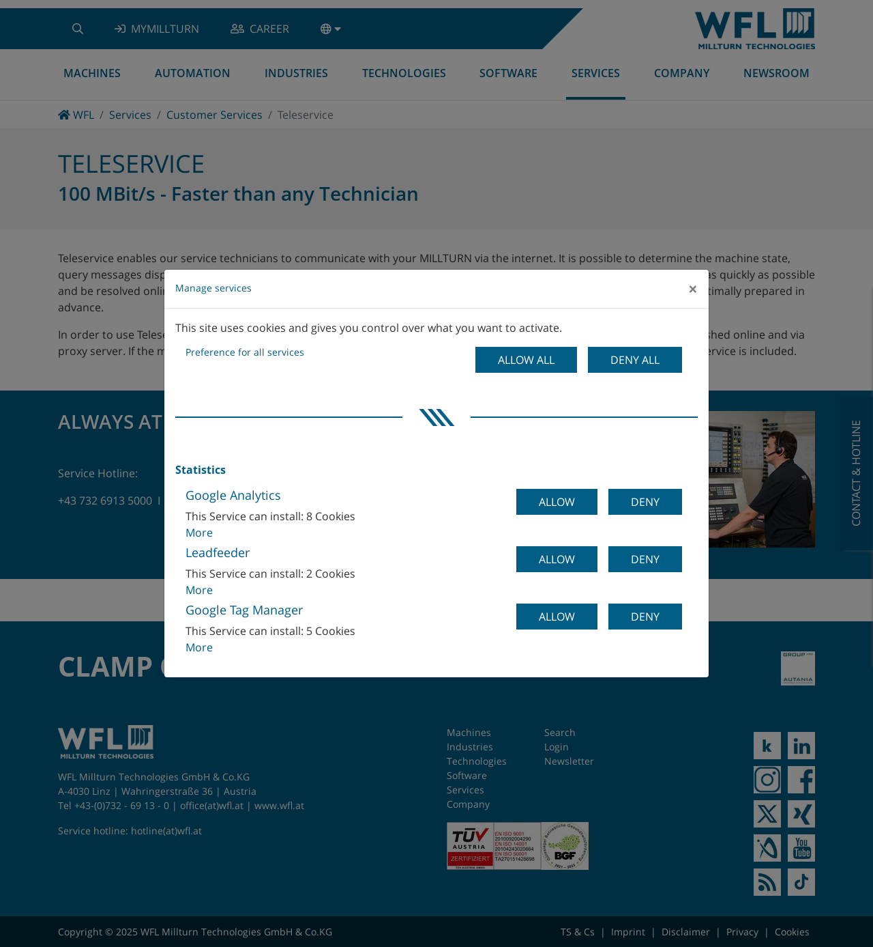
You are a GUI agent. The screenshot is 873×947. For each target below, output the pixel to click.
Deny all (635, 359)
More (199, 532)
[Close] (693, 289)
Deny (645, 501)
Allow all (526, 359)
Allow (557, 501)
